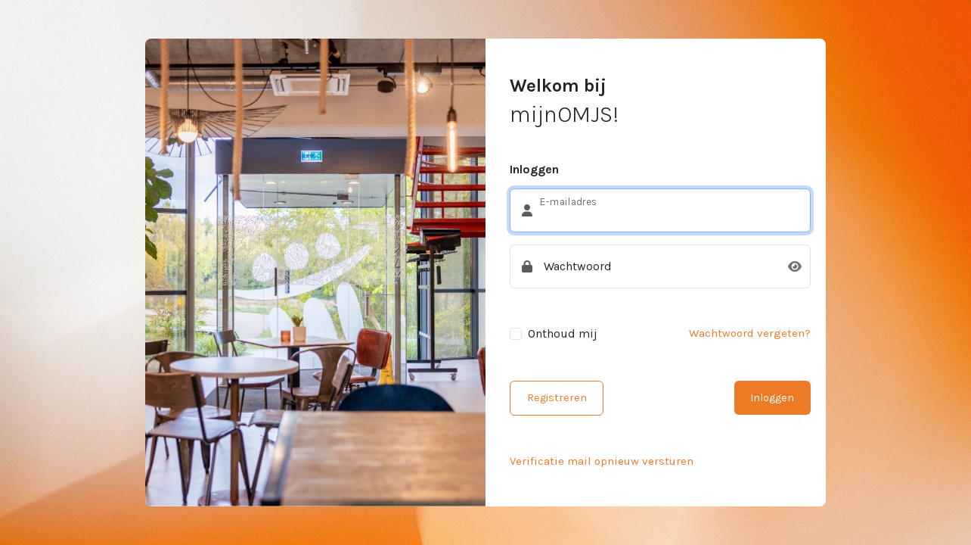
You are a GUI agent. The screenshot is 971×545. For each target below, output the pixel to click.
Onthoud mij (562, 333)
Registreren (557, 397)
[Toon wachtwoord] (795, 266)
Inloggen (772, 397)
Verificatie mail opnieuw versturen (601, 461)
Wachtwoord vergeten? (750, 333)
